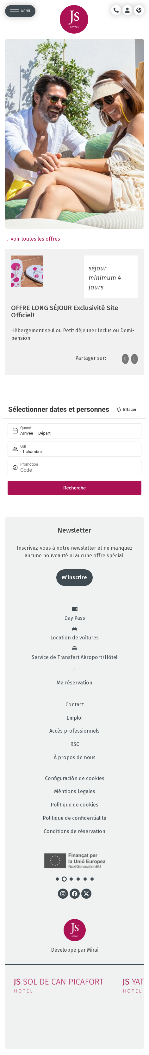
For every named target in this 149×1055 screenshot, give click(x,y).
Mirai (92, 950)
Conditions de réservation (74, 831)
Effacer (126, 409)
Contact (74, 705)
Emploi (74, 718)
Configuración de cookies (74, 778)
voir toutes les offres (35, 239)
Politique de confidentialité (74, 818)
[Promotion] (76, 470)
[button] (57, 879)
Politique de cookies (74, 805)
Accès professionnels (74, 731)
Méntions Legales (74, 791)
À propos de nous (75, 758)
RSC (74, 744)
